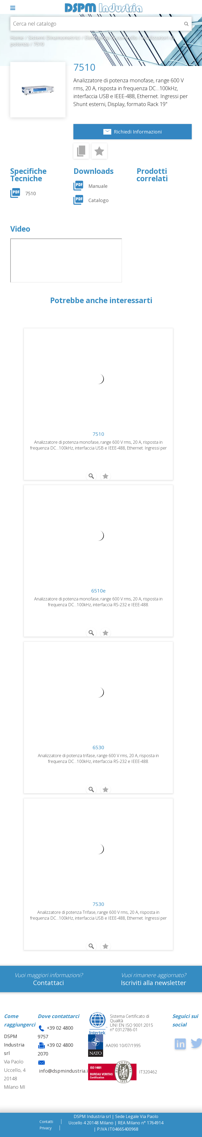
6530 (98, 747)
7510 (30, 193)
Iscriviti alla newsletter (153, 982)
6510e (98, 590)
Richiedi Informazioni (138, 131)
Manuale (98, 186)
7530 (98, 904)
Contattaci (48, 982)
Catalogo (98, 200)
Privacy (45, 1127)
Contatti (46, 1121)
